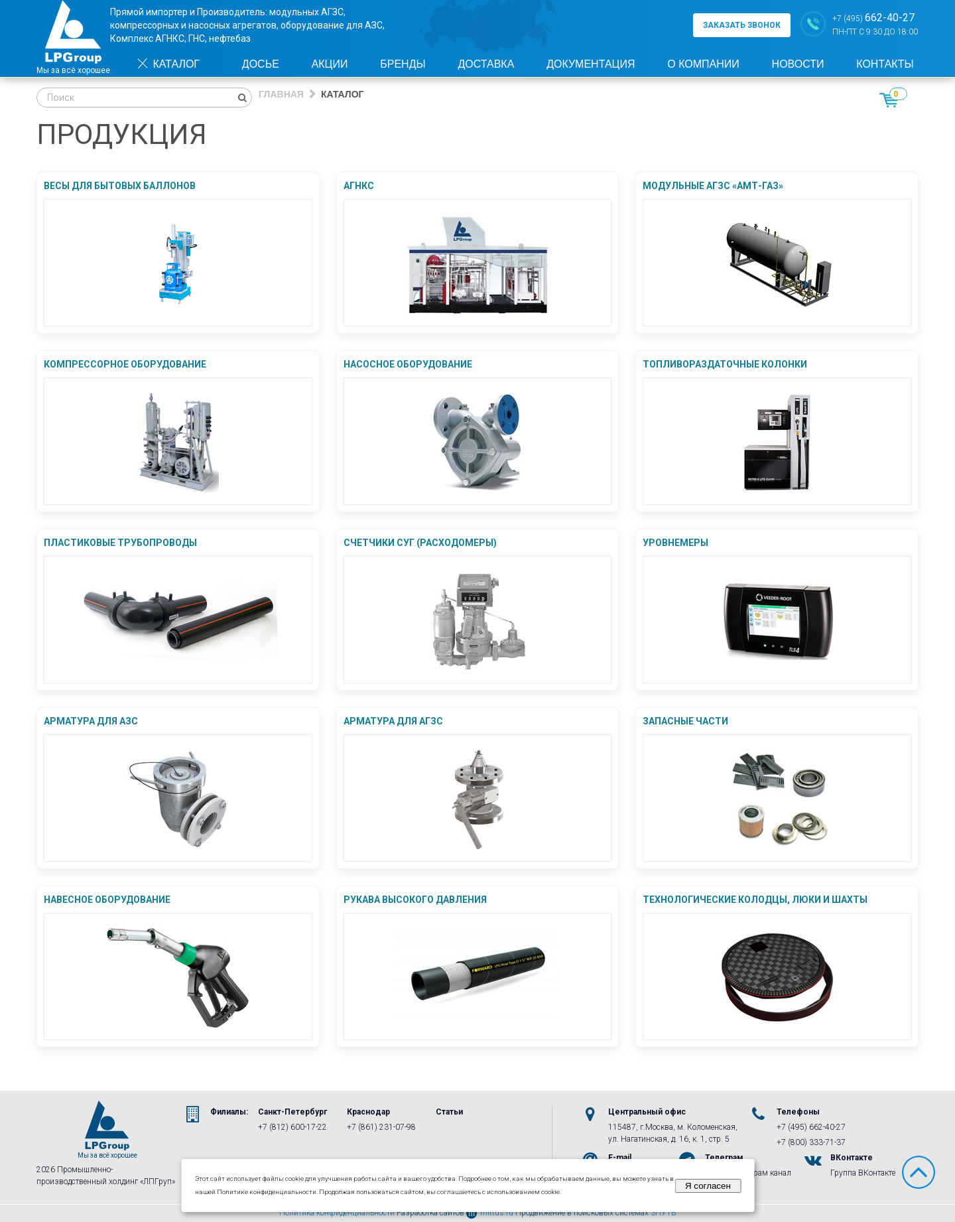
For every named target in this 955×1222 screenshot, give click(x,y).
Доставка (486, 64)
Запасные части (685, 721)
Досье (260, 64)
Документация (590, 64)
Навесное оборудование (107, 899)
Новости (798, 64)
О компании (703, 64)
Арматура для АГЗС (393, 721)
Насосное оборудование (408, 364)
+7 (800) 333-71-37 (811, 1142)
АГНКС (359, 185)
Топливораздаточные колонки (725, 364)
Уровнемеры (675, 542)
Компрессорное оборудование (125, 364)
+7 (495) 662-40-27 (811, 1127)
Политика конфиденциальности (337, 1212)
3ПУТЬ (663, 1212)
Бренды (402, 64)
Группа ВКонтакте (862, 1173)
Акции (330, 64)
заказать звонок (742, 25)
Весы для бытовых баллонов (120, 185)
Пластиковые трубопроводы (120, 542)
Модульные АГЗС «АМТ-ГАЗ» (713, 185)
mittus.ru (489, 1212)
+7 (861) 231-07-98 (381, 1127)
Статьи (449, 1112)
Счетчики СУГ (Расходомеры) (420, 542)
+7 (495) (873, 17)
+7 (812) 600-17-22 (292, 1127)
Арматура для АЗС (91, 721)
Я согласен (708, 1186)
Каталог (168, 64)
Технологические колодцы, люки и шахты (755, 899)
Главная (281, 94)
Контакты (884, 64)
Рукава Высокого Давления (415, 899)
